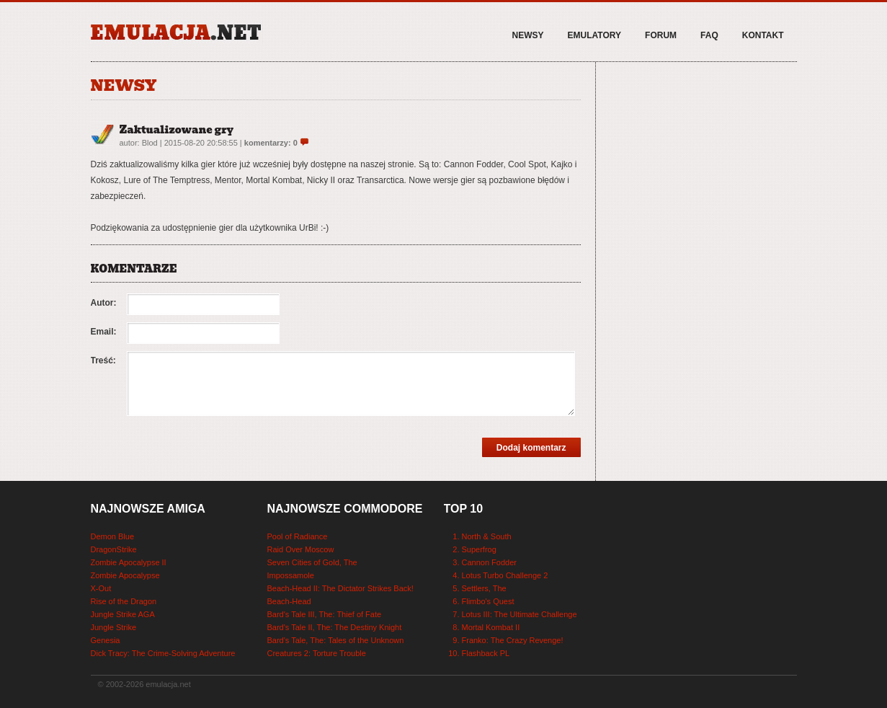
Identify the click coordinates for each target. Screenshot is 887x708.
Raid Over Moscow (300, 549)
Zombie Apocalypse (125, 575)
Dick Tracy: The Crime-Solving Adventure (163, 653)
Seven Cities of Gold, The (312, 562)
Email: (104, 332)
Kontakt (763, 35)
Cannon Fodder (489, 562)
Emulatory (594, 35)
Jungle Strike (114, 627)
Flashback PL (486, 653)
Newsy (528, 35)
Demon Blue (113, 536)
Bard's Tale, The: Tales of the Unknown (335, 640)
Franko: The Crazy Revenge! (512, 640)
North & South (487, 536)
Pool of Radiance (297, 536)
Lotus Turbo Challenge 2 (505, 575)
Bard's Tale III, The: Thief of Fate (324, 614)
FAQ (709, 35)
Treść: (103, 360)
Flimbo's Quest (488, 601)
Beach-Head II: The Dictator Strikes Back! (340, 588)
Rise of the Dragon (124, 601)
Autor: (104, 303)
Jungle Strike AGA (123, 614)
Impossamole (290, 575)
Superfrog (479, 549)
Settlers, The (484, 588)
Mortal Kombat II (491, 627)
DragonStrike (114, 549)
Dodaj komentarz (531, 448)
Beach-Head (289, 601)
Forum (661, 35)
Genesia (105, 640)
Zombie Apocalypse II (128, 562)
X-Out (101, 588)
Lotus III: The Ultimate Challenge (519, 614)
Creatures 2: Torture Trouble (316, 653)
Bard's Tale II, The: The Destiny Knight (334, 627)
